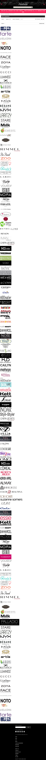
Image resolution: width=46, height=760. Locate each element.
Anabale (23, 4)
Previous (38, 19)
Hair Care (17, 746)
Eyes (16, 738)
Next (41, 19)
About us (17, 748)
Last (43, 19)
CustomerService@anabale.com (21, 734)
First (36, 19)
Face (16, 736)
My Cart (16, 756)
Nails (16, 741)
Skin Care (17, 744)
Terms (16, 755)
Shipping (16, 753)
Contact (17, 750)
